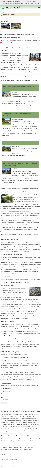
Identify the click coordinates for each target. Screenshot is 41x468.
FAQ (11, 454)
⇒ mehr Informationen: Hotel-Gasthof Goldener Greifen (18, 106)
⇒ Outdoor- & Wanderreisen (9, 282)
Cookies (10, 1)
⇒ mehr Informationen (26, 449)
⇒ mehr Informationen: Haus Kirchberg (13, 155)
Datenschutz (5, 459)
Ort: (8, 399)
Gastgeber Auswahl (8, 14)
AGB (3, 462)
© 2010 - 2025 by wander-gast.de (13, 466)
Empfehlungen (13, 459)
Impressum (4, 456)
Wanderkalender (11, 363)
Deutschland (6, 388)
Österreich (5, 391)
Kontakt (3, 454)
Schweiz (5, 393)
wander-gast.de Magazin (20, 354)
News (11, 456)
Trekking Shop (13, 462)
